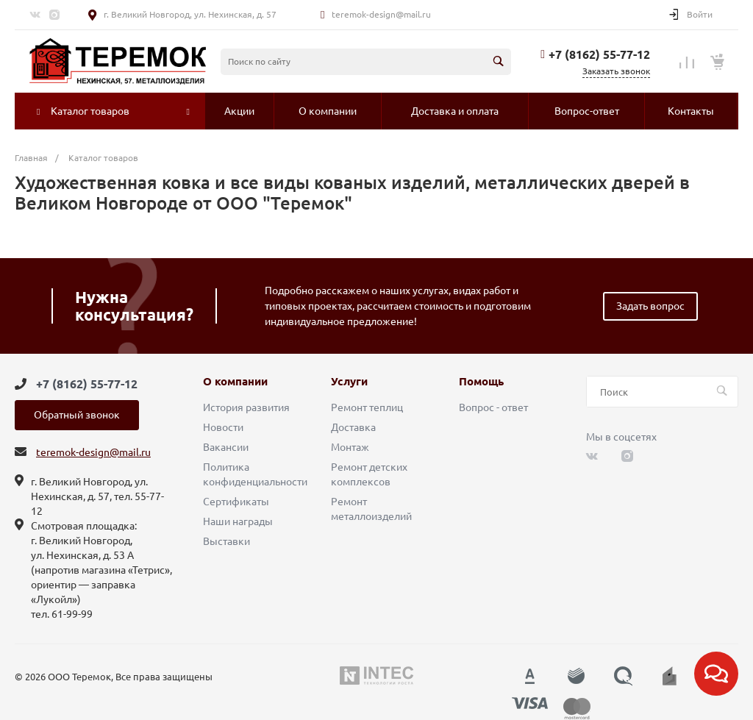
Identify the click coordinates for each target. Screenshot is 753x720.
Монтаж (350, 447)
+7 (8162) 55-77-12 (599, 54)
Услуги (349, 382)
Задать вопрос (650, 306)
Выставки (226, 541)
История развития (246, 407)
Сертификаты (236, 501)
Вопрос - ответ (493, 407)
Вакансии (226, 447)
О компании (235, 382)
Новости (223, 427)
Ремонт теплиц (367, 407)
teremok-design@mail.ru (381, 14)
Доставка (353, 427)
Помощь (481, 382)
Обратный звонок (77, 415)
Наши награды (238, 521)
